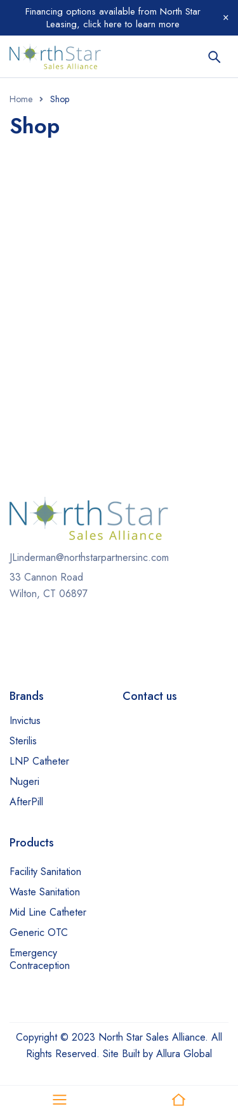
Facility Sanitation (45, 871)
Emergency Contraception (40, 959)
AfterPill (26, 801)
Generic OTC (39, 932)
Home (21, 99)
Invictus (25, 720)
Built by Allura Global (167, 1053)
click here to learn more (130, 24)
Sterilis (23, 741)
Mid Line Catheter (48, 912)
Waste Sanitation (45, 892)
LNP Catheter (39, 761)
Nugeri (24, 781)
